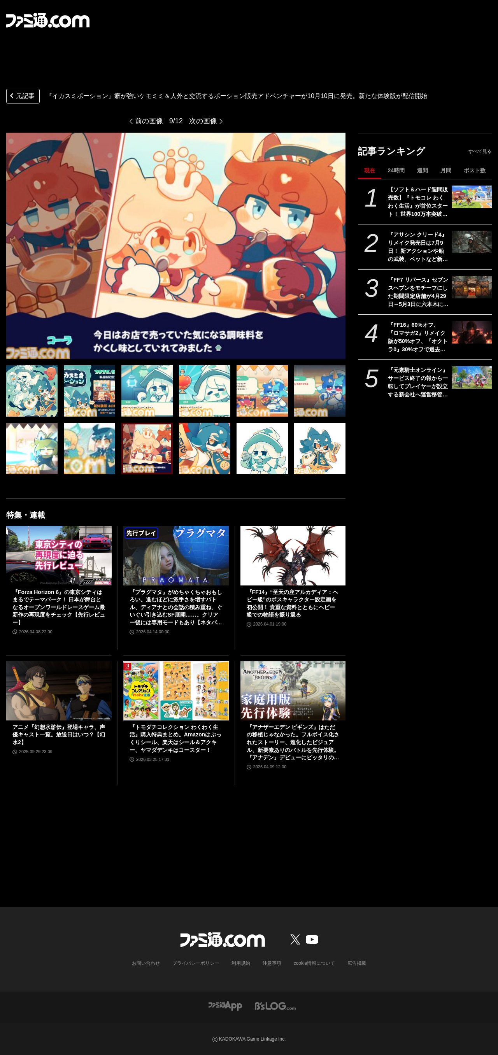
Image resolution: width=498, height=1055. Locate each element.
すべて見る (480, 151)
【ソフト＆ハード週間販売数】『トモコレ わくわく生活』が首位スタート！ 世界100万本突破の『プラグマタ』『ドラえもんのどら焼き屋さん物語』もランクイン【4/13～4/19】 (418, 202)
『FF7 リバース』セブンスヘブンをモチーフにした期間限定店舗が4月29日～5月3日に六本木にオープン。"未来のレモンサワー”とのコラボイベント (418, 292)
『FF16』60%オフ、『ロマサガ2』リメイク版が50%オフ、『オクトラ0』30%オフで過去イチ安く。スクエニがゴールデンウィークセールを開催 (418, 338)
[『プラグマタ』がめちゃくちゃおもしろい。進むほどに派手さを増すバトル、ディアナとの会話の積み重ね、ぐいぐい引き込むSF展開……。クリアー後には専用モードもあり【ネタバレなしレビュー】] (176, 555)
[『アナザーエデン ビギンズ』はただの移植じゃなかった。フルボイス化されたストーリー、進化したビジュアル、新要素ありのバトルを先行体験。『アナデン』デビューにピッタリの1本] (293, 690)
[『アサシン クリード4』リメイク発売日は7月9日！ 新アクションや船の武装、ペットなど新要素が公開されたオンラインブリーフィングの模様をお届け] (472, 242)
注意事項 (272, 963)
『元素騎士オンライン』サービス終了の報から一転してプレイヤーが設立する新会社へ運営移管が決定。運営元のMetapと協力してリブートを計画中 (418, 383)
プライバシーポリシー (195, 963)
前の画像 (149, 121)
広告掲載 (356, 963)
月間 (445, 170)
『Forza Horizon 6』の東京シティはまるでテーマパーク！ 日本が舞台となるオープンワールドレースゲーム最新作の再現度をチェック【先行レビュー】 (58, 607)
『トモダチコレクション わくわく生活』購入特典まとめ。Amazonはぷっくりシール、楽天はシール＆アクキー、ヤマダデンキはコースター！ (175, 738)
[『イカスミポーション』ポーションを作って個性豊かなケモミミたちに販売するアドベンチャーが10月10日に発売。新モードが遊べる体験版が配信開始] (32, 391)
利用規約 (240, 963)
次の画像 (203, 121)
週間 (422, 170)
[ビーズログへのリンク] (275, 1005)
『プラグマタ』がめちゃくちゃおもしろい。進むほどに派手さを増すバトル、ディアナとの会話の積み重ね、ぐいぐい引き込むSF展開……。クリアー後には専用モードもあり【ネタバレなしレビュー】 (176, 608)
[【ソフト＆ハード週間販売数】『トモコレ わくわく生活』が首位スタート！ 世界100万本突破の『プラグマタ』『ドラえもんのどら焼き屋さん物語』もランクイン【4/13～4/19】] (472, 197)
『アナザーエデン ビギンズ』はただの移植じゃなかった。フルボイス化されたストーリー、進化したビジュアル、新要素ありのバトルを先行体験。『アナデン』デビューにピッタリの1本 (293, 743)
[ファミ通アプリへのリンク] (225, 1005)
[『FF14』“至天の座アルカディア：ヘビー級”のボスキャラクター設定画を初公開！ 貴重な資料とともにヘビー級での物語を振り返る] (293, 555)
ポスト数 (475, 170)
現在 (369, 170)
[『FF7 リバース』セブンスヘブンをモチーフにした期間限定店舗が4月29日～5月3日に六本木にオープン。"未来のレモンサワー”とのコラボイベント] (472, 287)
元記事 (21, 97)
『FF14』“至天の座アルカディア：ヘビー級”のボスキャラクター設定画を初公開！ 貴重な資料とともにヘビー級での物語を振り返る (292, 603)
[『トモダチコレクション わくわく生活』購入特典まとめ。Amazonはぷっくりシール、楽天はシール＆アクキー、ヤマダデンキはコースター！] (176, 690)
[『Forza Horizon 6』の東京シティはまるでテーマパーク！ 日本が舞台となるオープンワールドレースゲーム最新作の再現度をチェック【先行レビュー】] (59, 555)
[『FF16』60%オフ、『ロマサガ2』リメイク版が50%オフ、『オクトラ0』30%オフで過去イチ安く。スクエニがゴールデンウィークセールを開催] (472, 332)
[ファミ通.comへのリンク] (47, 20)
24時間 (396, 170)
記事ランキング (391, 151)
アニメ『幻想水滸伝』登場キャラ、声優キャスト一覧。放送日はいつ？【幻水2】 (58, 734)
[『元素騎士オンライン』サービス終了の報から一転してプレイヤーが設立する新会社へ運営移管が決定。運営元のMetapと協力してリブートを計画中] (472, 377)
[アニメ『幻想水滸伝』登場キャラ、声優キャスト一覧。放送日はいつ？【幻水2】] (59, 690)
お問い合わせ (146, 963)
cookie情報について (314, 963)
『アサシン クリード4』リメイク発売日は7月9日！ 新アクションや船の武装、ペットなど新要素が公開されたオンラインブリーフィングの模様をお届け (418, 247)
